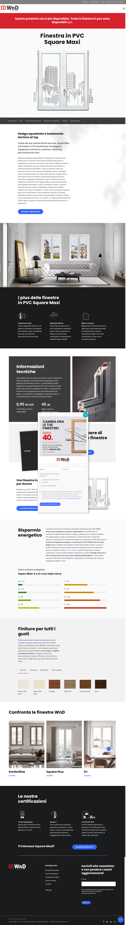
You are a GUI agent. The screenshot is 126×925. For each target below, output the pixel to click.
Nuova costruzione (49, 486)
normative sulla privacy (73, 498)
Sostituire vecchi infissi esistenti (50, 481)
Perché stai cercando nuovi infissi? (50, 475)
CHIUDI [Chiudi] (85, 415)
